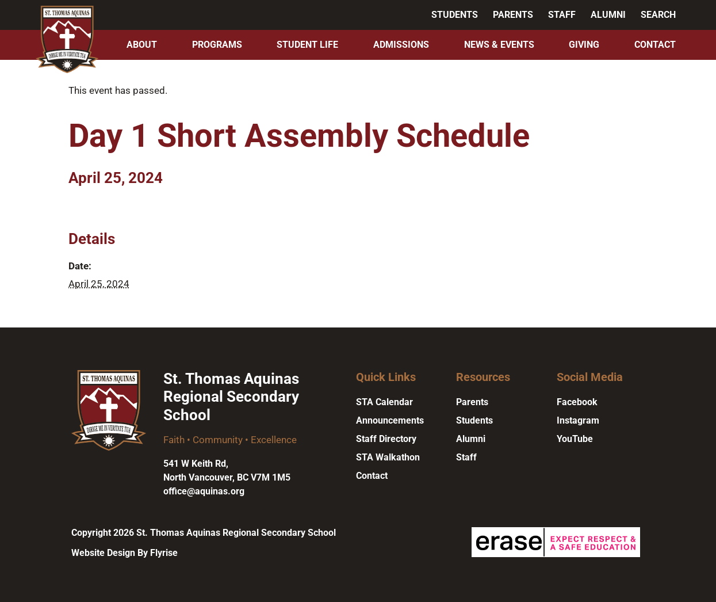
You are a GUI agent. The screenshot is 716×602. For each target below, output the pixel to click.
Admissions (401, 44)
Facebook (577, 402)
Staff (562, 14)
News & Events (499, 44)
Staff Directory (386, 438)
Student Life (307, 44)
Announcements (390, 420)
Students (454, 14)
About (142, 44)
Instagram (578, 420)
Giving (584, 44)
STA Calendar (384, 402)
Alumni (608, 14)
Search (658, 14)
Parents (513, 14)
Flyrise (164, 552)
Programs (217, 44)
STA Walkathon (388, 457)
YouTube (575, 438)
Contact (655, 44)
